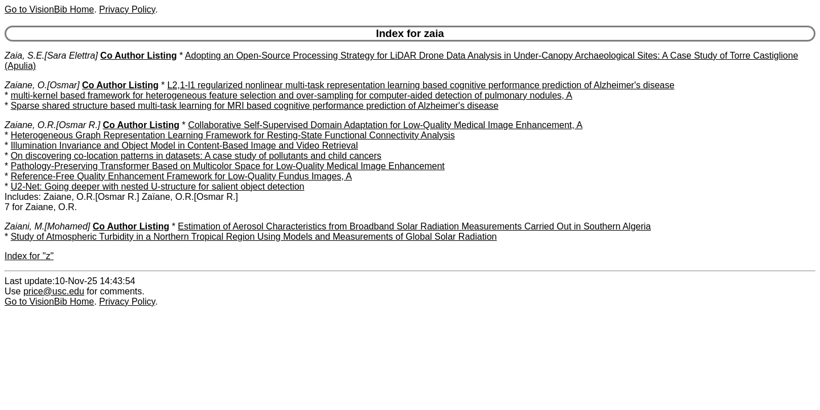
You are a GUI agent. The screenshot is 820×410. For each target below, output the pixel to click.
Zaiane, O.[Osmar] (42, 85)
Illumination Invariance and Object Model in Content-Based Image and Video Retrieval (184, 145)
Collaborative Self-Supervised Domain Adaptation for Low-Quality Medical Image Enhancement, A (385, 125)
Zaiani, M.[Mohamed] (47, 226)
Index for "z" (29, 256)
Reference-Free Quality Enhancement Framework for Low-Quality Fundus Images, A (181, 176)
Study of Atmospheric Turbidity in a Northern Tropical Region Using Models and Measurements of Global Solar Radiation (254, 236)
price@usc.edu (53, 291)
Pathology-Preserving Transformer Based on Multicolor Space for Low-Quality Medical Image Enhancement (228, 166)
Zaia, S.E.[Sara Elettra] (51, 55)
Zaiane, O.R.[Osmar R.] (52, 125)
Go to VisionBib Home (49, 9)
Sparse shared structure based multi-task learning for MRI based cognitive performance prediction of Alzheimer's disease (255, 105)
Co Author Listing (138, 55)
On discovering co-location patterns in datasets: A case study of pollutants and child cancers (196, 156)
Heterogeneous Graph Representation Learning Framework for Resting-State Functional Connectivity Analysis (233, 135)
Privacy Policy (127, 9)
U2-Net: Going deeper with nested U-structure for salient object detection (158, 186)
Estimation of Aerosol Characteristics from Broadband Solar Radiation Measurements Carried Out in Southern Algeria (414, 226)
